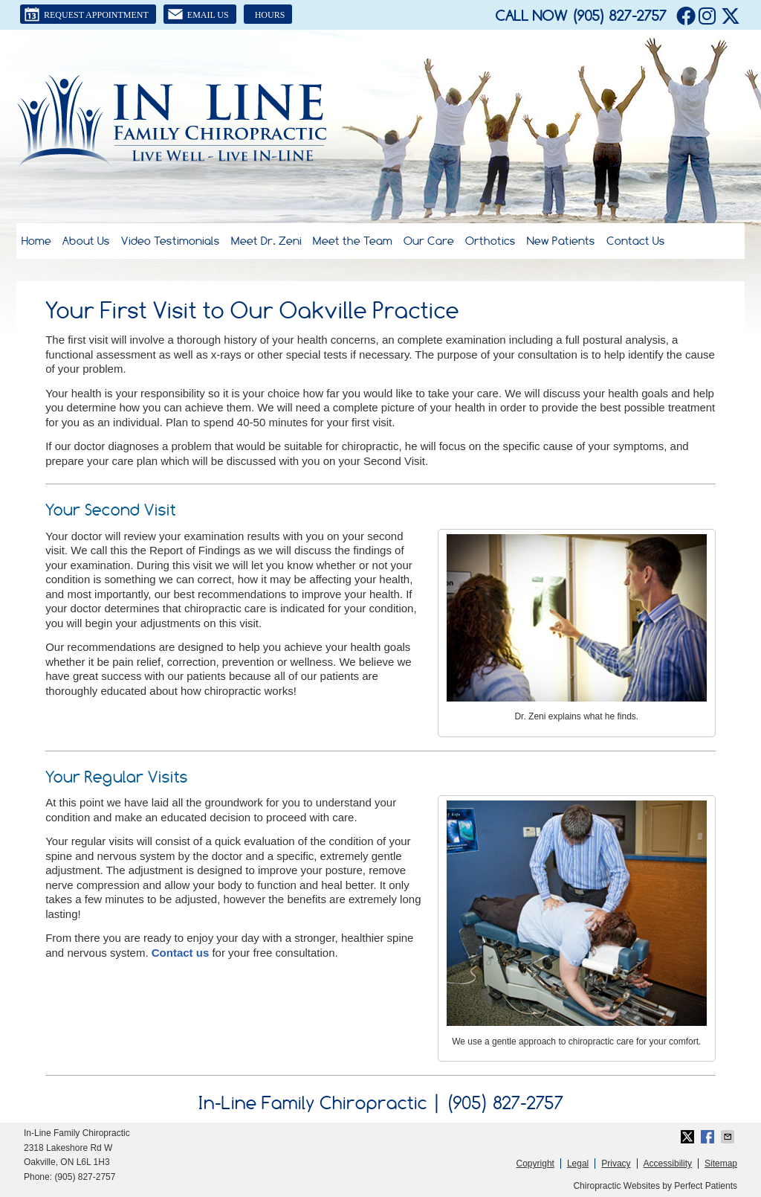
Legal (578, 1163)
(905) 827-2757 (619, 16)
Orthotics (490, 241)
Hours (270, 15)
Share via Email (729, 1136)
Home (36, 241)
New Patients (561, 241)
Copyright (535, 1163)
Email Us (198, 14)
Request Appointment (86, 14)
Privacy (615, 1163)
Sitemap (721, 1163)
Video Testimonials (170, 241)
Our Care (429, 241)
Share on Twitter (689, 1136)
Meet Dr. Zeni (266, 241)
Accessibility (668, 1163)
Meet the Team (352, 241)
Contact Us (635, 241)
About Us (86, 241)
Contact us (181, 952)
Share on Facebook (709, 1136)
